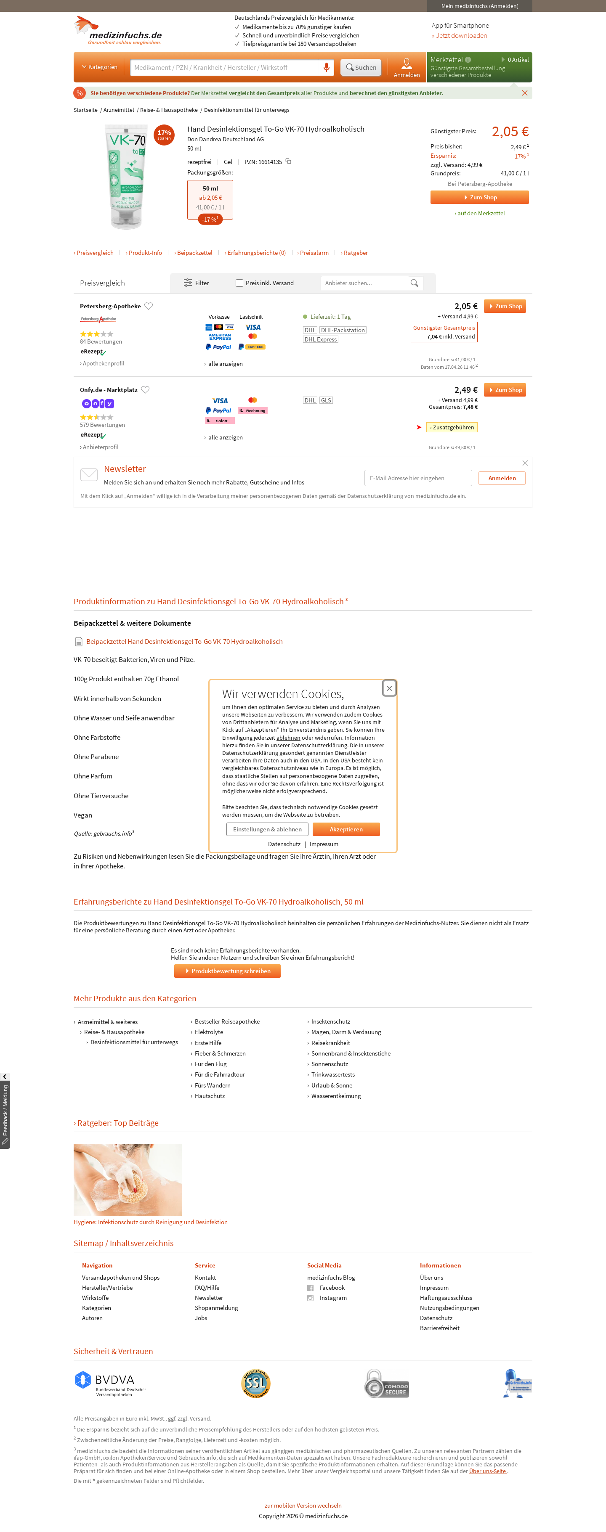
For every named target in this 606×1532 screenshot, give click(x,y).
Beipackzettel (195, 253)
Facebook (326, 1287)
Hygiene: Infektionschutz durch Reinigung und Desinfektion (151, 1221)
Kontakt (205, 1277)
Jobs (201, 1318)
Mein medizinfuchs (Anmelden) (479, 6)
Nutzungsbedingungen (449, 1308)
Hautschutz (210, 1095)
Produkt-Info (145, 253)
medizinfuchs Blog (331, 1277)
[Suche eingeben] (224, 67)
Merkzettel (447, 59)
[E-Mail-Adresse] (418, 478)
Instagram (327, 1298)
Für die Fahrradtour (220, 1074)
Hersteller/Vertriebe (107, 1287)
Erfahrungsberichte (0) (257, 253)
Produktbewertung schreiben (227, 970)
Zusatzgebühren (453, 427)
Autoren (92, 1318)
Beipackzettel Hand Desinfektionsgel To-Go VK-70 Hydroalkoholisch (184, 641)
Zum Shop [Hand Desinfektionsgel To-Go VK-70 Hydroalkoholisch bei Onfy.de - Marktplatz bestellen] (503, 390)
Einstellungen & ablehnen (267, 829)
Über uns (431, 1277)
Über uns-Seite (488, 1471)
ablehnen (288, 737)
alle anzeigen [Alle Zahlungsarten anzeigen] (225, 364)
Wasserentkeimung (336, 1095)
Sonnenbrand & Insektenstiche (351, 1053)
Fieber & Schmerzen (220, 1053)
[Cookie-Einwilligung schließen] (389, 688)
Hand (196, 129)
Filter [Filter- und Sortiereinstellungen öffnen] (196, 283)
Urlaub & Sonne (331, 1085)
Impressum (324, 844)
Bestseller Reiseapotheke (227, 1021)
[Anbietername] (365, 282)
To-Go (274, 129)
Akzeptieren (346, 829)
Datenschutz (284, 844)
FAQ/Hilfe (207, 1287)
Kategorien (98, 66)
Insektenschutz (330, 1021)
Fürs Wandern (213, 1085)
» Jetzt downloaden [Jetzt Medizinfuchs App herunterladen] (459, 36)
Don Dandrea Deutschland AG (225, 139)
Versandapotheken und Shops (120, 1277)
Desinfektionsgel (234, 129)
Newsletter (209, 1298)
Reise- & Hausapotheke (169, 110)
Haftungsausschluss (446, 1298)
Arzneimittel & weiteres (108, 1022)
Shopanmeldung (216, 1308)
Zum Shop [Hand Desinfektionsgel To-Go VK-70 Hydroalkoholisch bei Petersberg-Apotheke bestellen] (503, 306)
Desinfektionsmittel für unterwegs (247, 110)
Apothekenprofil (104, 363)
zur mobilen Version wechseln (303, 1505)
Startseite (86, 110)
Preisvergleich (95, 253)
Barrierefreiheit (440, 1328)
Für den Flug (211, 1064)
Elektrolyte (209, 1032)
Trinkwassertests (333, 1074)
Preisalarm (314, 253)
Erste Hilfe (208, 1042)
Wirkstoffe (95, 1298)
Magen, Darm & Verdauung (346, 1032)
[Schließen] (524, 92)
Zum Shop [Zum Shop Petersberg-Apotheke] (464, 197)
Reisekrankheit (330, 1042)
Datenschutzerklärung (319, 745)
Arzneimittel (119, 110)
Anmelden (407, 67)
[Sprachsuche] (326, 67)
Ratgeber (356, 253)
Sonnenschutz (329, 1064)
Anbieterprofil (101, 447)
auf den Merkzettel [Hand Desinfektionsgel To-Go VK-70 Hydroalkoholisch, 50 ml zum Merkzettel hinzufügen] (481, 213)
